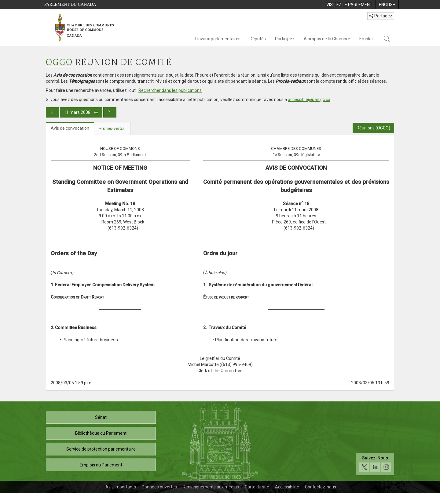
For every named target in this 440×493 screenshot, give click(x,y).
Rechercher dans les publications (170, 90)
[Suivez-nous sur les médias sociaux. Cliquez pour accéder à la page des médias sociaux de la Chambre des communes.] (375, 464)
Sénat (101, 417)
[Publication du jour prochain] (109, 112)
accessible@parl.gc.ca (309, 99)
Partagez (380, 15)
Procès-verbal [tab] (112, 128)
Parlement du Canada (70, 4)
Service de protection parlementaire (101, 449)
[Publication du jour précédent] (52, 112)
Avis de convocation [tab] (70, 128)
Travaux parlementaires (217, 38)
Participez (285, 38)
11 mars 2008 (81, 112)
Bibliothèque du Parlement (101, 433)
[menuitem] (349, 4)
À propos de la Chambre (327, 38)
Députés (258, 38)
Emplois (367, 38)
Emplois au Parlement (101, 464)
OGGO (59, 63)
